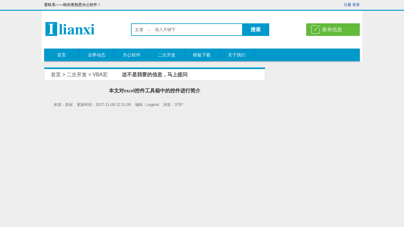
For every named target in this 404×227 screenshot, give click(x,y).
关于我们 (237, 54)
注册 (347, 5)
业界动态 (96, 54)
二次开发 (166, 54)
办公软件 (131, 54)
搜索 (256, 29)
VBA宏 (100, 74)
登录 (356, 5)
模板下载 (202, 54)
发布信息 (332, 29)
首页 (61, 54)
